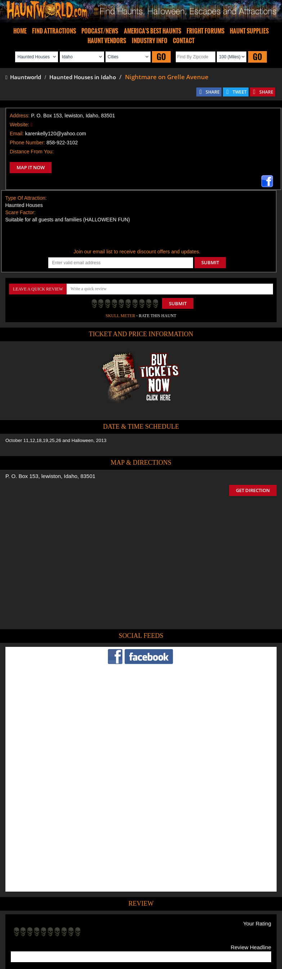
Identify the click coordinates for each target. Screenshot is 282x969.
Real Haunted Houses (218, 923)
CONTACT (183, 40)
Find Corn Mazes (175, 923)
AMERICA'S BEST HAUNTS (152, 31)
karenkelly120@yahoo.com (55, 133)
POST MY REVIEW (36, 876)
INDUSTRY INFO (149, 40)
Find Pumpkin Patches (130, 923)
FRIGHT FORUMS (205, 31)
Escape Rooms (260, 923)
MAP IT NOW (31, 167)
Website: (19, 124)
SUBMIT (210, 262)
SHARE (213, 92)
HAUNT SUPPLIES (249, 31)
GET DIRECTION (253, 490)
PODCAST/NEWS (99, 31)
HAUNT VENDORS (107, 40)
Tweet (119, 906)
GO (161, 56)
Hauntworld (23, 77)
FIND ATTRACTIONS (54, 31)
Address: (20, 115)
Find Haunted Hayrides (79, 923)
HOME (20, 31)
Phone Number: (27, 142)
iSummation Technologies (100, 959)
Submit (178, 303)
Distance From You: (32, 151)
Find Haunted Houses (29, 923)
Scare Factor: (20, 212)
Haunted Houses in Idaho (82, 77)
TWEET (240, 92)
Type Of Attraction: (26, 198)
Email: (17, 133)
